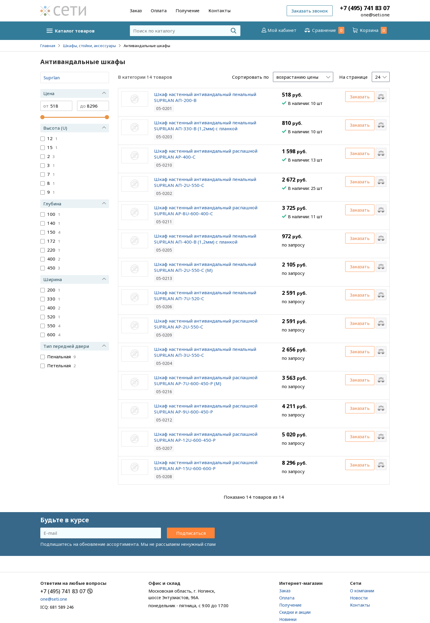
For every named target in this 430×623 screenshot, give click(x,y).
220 (53, 250)
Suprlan (52, 77)
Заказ (136, 10)
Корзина (369, 30)
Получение (187, 10)
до (83, 106)
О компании (362, 590)
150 (53, 232)
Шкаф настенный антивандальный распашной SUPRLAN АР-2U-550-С (205, 324)
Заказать (360, 97)
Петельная (61, 365)
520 (53, 317)
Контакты (219, 10)
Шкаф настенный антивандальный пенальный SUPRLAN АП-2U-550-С (205, 182)
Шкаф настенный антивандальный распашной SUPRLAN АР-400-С (205, 154)
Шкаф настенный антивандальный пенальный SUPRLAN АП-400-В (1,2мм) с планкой (205, 239)
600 (53, 334)
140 (53, 223)
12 (52, 138)
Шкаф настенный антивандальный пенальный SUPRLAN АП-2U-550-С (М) (205, 267)
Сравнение (324, 30)
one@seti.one (375, 15)
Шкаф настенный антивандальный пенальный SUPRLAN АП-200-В (205, 97)
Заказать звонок (309, 11)
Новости (359, 598)
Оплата (159, 10)
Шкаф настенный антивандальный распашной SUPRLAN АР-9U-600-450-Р (205, 409)
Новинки (288, 619)
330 (53, 299)
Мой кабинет (278, 30)
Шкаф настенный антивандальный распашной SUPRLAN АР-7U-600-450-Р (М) (205, 380)
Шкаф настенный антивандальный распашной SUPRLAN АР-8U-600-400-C (205, 210)
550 (53, 325)
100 (53, 214)
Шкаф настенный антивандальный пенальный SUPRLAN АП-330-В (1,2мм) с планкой (205, 125)
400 (53, 259)
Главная (47, 45)
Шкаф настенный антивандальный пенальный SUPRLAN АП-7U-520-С (205, 295)
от (46, 106)
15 (52, 147)
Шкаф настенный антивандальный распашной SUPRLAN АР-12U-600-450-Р (205, 437)
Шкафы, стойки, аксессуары (89, 45)
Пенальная (61, 356)
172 (53, 241)
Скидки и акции (295, 612)
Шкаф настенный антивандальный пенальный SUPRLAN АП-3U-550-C (205, 352)
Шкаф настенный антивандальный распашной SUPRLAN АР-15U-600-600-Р (205, 465)
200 (53, 290)
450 (53, 268)
